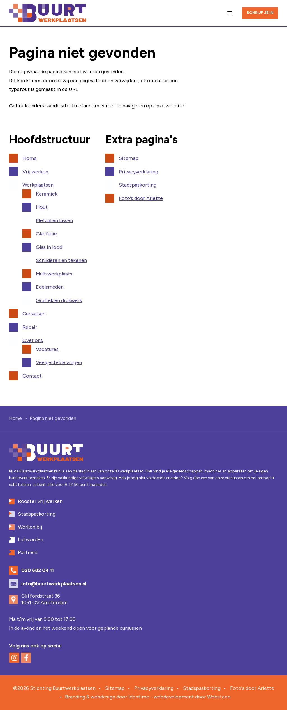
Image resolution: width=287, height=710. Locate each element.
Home (29, 158)
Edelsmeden (50, 287)
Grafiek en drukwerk (59, 300)
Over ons (32, 340)
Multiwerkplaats (54, 274)
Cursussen (33, 314)
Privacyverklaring (138, 172)
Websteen (218, 697)
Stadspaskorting (137, 185)
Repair (29, 327)
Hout (42, 207)
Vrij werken (35, 172)
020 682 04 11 (37, 570)
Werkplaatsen (38, 185)
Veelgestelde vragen (59, 362)
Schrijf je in (260, 12)
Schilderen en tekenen (61, 260)
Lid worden (30, 539)
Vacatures (47, 349)
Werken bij (30, 527)
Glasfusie (46, 234)
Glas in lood (49, 247)
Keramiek (46, 194)
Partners (28, 552)
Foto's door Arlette (141, 198)
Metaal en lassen (54, 220)
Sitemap (128, 158)
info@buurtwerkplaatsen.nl (53, 584)
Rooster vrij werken (40, 501)
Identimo (138, 697)
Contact (32, 376)
